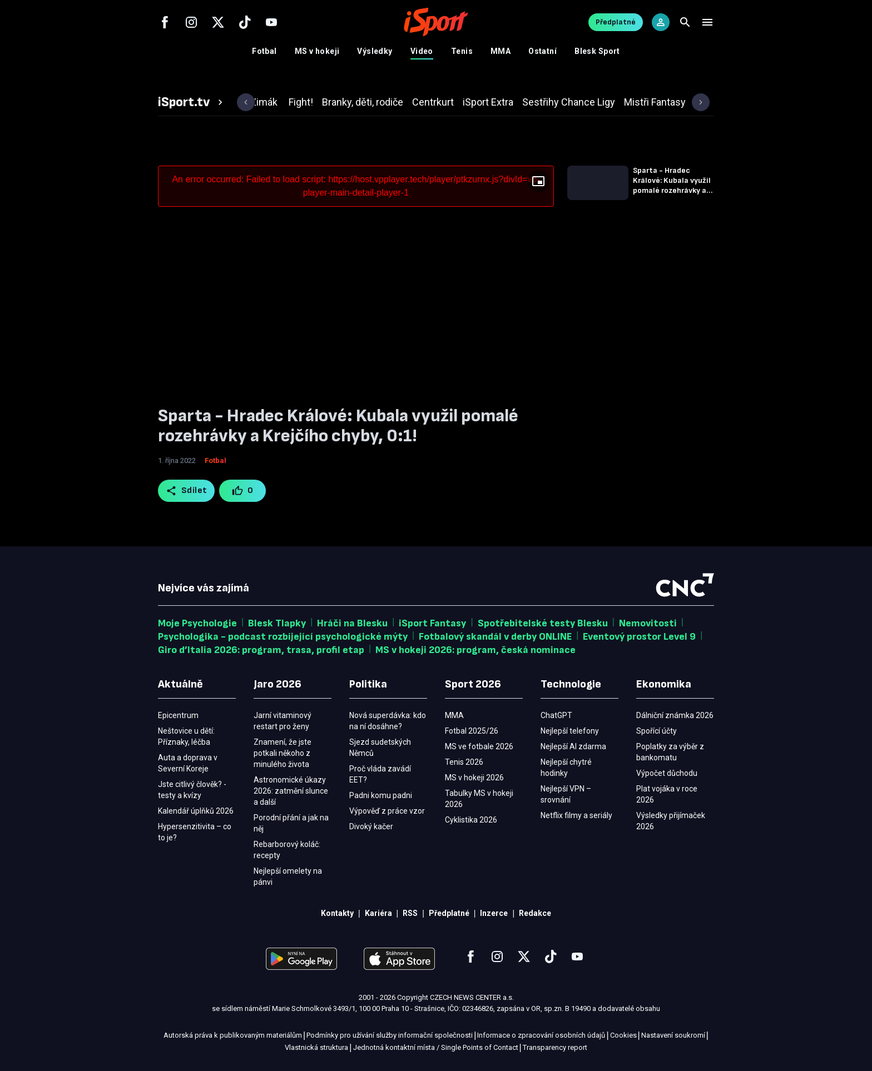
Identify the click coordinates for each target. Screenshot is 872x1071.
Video (421, 51)
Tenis (462, 51)
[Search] (685, 22)
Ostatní (542, 51)
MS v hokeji (317, 51)
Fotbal (264, 51)
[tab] (192, 102)
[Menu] (707, 22)
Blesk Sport (597, 51)
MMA (500, 51)
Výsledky (374, 51)
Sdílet (186, 490)
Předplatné (616, 22)
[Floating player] (538, 181)
